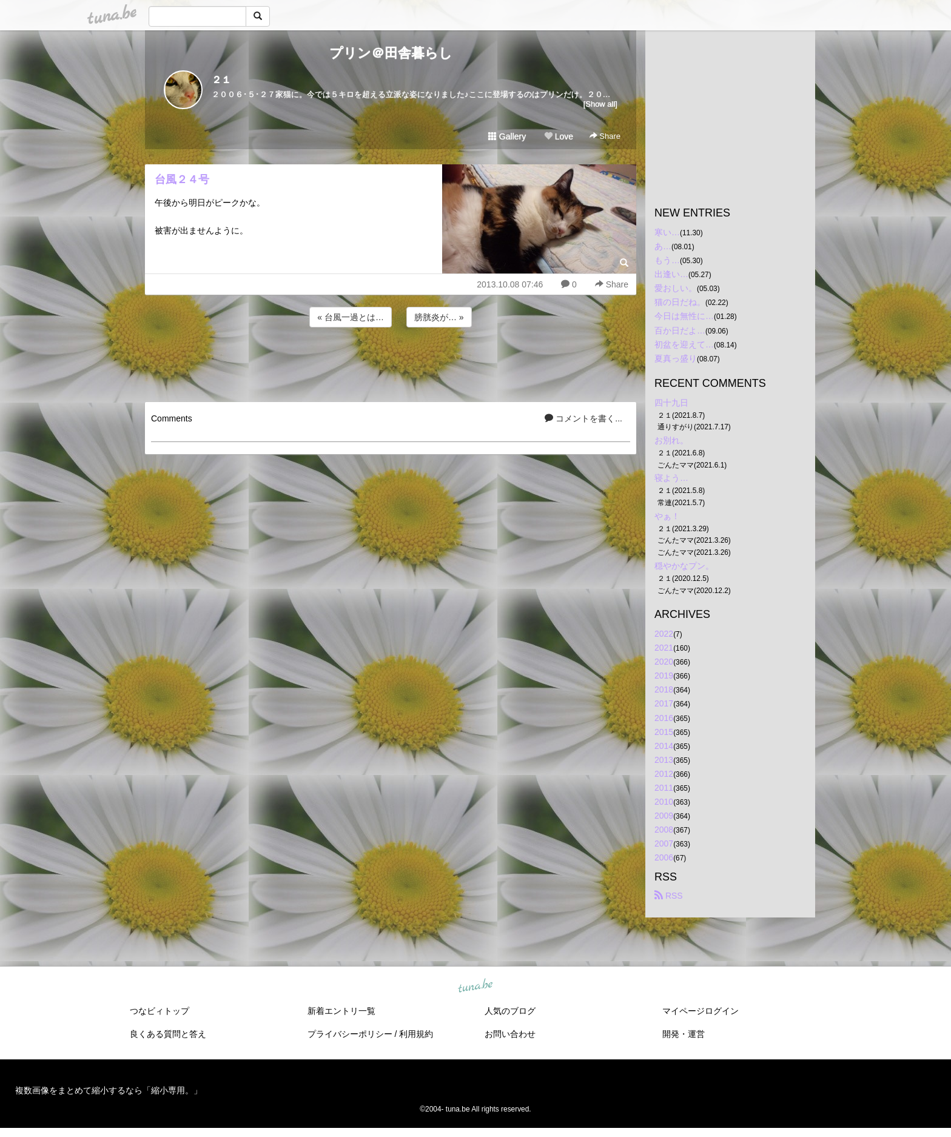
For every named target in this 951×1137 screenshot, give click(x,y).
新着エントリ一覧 (341, 1011)
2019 (663, 675)
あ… (662, 246)
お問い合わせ (510, 1034)
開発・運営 (683, 1034)
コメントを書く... (583, 418)
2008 (663, 829)
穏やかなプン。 (684, 566)
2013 (663, 760)
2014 (663, 746)
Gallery (507, 136)
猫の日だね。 (679, 302)
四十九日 (671, 403)
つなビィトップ (159, 1011)
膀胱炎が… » (439, 317)
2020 (663, 661)
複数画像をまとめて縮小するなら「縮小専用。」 (108, 1090)
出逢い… (671, 274)
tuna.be (475, 986)
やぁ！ (667, 516)
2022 (663, 634)
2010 (663, 802)
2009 (663, 815)
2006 (663, 857)
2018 (663, 689)
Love (558, 136)
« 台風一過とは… (350, 317)
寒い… (667, 232)
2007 (663, 843)
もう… (667, 260)
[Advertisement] (390, 362)
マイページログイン (700, 1011)
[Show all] (600, 104)
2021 (663, 647)
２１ (221, 80)
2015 (663, 732)
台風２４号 (182, 179)
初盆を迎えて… (684, 344)
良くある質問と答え (168, 1034)
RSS (668, 896)
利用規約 (416, 1034)
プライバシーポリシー (349, 1034)
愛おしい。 (675, 288)
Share (605, 136)
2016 (663, 718)
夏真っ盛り (675, 358)
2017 (663, 703)
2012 (663, 774)
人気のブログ (510, 1011)
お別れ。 (671, 440)
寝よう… (671, 478)
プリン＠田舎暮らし (390, 53)
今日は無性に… (684, 316)
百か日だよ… (679, 330)
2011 (663, 788)
